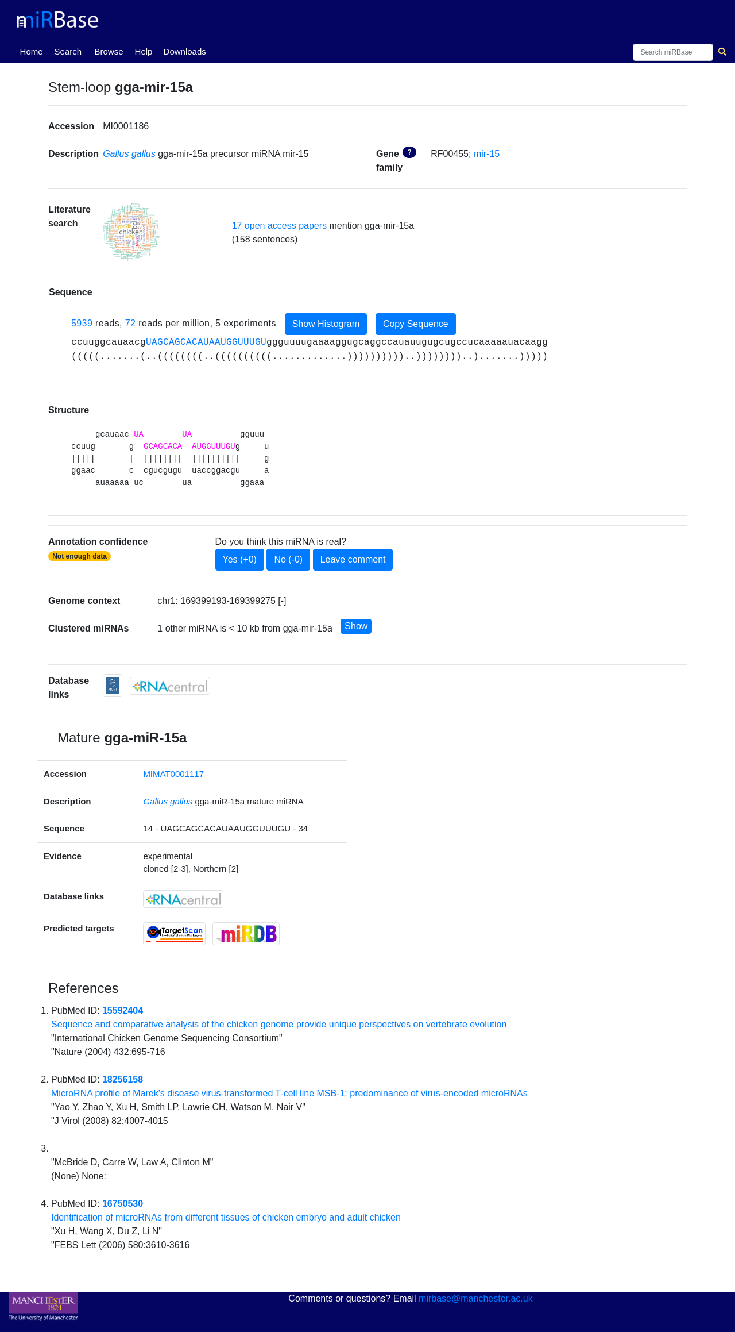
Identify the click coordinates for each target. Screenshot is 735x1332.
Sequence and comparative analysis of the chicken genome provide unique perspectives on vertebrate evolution (278, 1024)
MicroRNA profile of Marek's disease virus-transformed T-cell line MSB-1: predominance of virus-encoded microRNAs (289, 1093)
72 (130, 324)
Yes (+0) (240, 559)
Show (356, 626)
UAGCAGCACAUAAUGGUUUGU (206, 342)
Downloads (185, 51)
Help (144, 51)
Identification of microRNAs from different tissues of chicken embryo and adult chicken (226, 1217)
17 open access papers (279, 225)
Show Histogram (325, 324)
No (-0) (288, 559)
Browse (109, 51)
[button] (131, 232)
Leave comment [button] (353, 559)
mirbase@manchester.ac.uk (476, 1298)
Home (34, 50)
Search (68, 51)
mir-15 (487, 154)
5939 (81, 324)
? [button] (409, 152)
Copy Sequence (415, 324)
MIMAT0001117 (173, 774)
